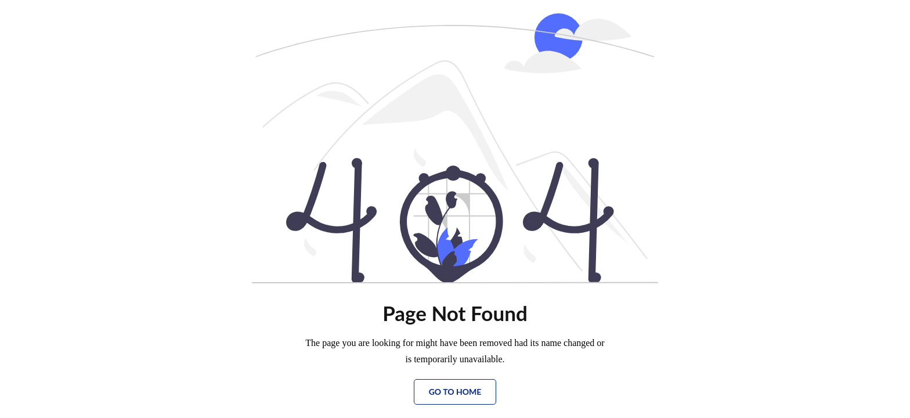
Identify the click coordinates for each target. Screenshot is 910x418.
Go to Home (455, 392)
